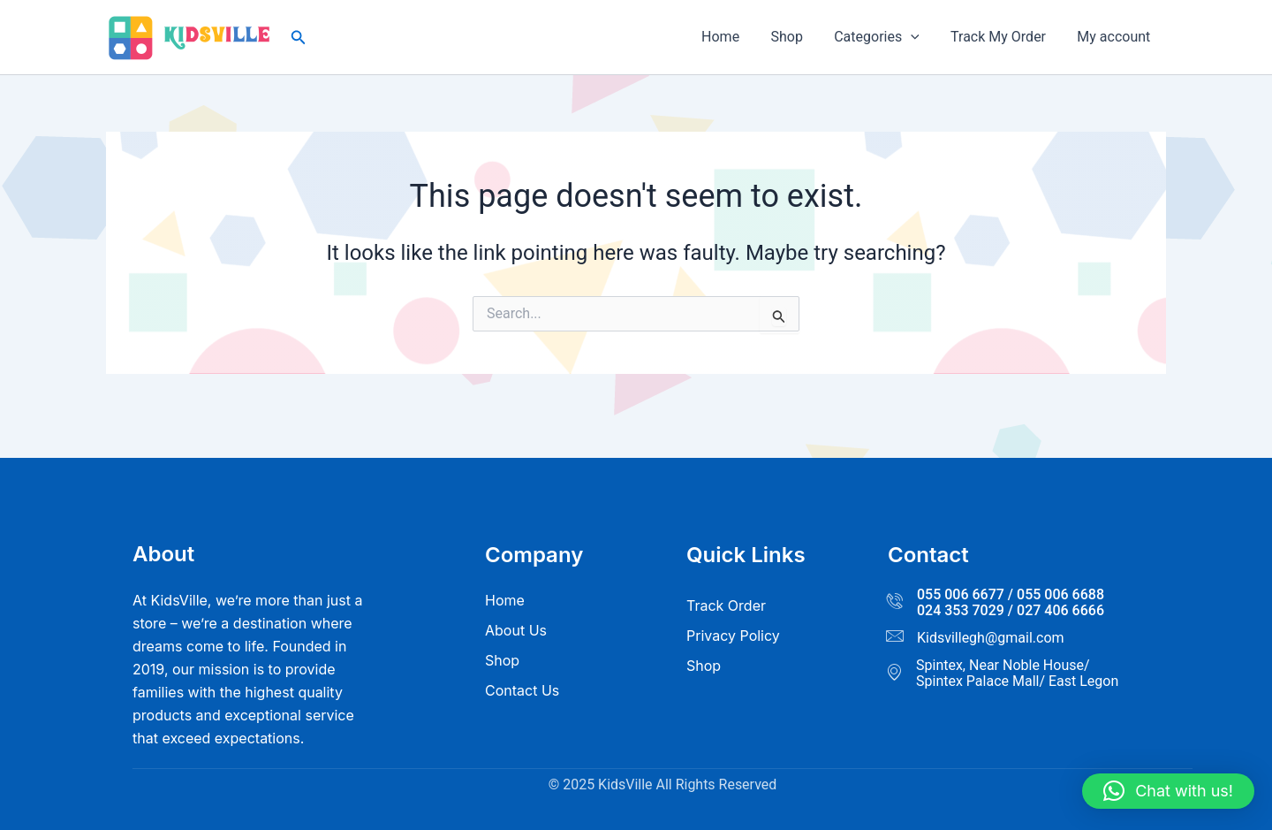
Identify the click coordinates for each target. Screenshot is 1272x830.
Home (734, 36)
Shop (797, 36)
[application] (918, 37)
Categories (884, 37)
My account (1115, 36)
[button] (299, 38)
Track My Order (1002, 36)
